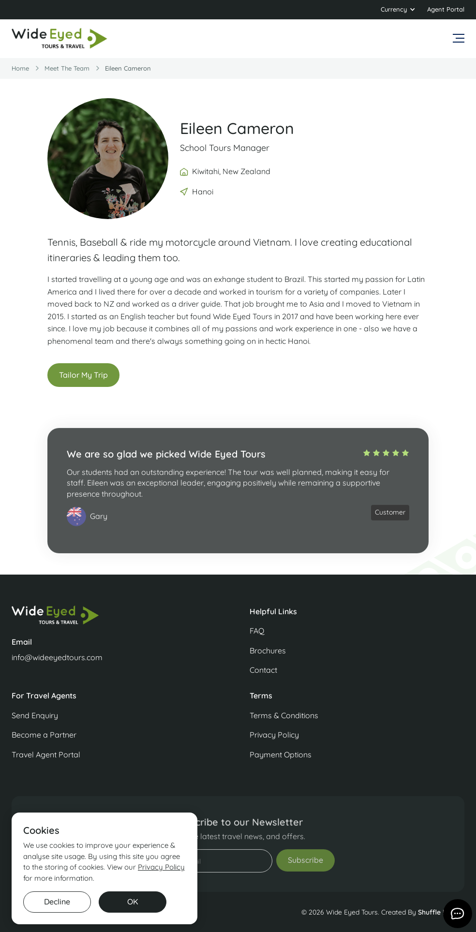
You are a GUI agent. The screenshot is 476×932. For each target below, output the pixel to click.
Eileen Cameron (128, 68)
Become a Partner (44, 735)
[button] (398, 9)
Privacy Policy (274, 735)
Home (20, 68)
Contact (263, 670)
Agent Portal (445, 9)
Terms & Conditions (284, 715)
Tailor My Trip (83, 376)
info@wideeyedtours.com (57, 657)
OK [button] (132, 901)
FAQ (257, 631)
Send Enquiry (35, 715)
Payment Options (281, 754)
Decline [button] (57, 901)
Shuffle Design (441, 912)
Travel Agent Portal (46, 754)
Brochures (268, 650)
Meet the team (67, 68)
